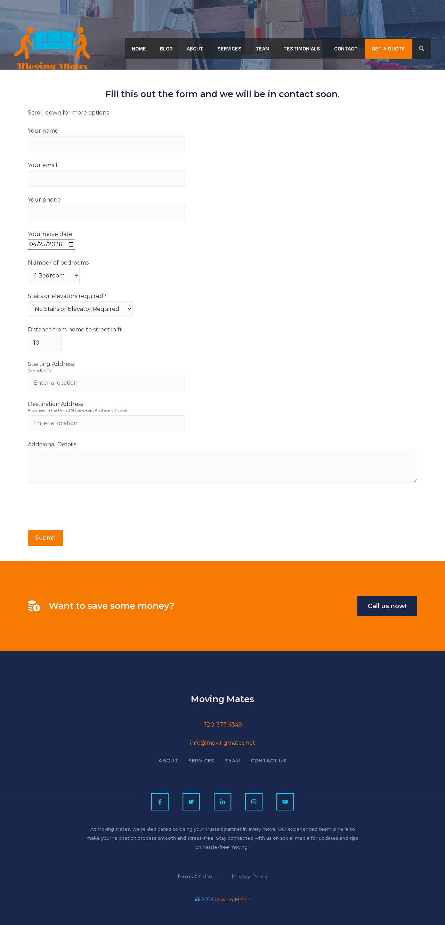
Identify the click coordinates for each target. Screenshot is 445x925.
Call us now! (387, 606)
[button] (421, 48)
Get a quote (388, 49)
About (195, 49)
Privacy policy (250, 876)
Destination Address (222, 407)
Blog (166, 49)
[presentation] (81, 508)
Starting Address (222, 367)
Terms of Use (194, 876)
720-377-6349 (222, 724)
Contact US (268, 761)
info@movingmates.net (222, 742)
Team (262, 49)
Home (139, 49)
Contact (346, 49)
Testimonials (301, 49)
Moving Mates (232, 899)
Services (229, 49)
